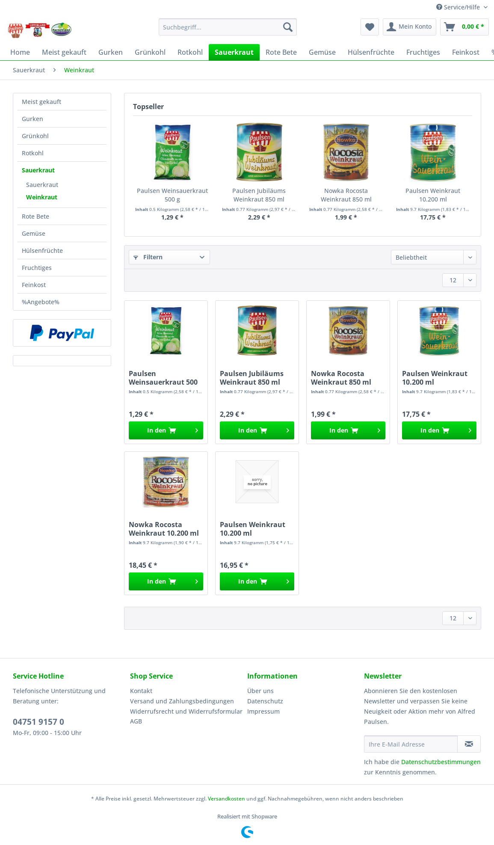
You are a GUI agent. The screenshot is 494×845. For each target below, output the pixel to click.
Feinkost (34, 285)
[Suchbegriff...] (228, 27)
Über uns (260, 691)
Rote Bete (35, 216)
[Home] (20, 52)
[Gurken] (110, 52)
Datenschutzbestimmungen (441, 762)
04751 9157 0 (38, 721)
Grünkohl (35, 136)
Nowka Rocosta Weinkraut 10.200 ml (164, 528)
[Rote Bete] (281, 52)
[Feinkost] (465, 52)
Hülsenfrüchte (42, 250)
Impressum (263, 711)
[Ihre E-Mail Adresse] (411, 744)
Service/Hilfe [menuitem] (459, 7)
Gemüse (33, 233)
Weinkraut (41, 197)
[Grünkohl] (150, 52)
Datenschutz (265, 701)
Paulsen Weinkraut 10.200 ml (432, 195)
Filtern (148, 257)
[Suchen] (288, 27)
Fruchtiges (37, 268)
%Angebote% (40, 302)
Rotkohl (33, 153)
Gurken (32, 119)
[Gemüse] (322, 52)
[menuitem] (228, 31)
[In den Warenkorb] (166, 430)
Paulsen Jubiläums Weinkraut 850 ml (259, 195)
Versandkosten (226, 798)
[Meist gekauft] (64, 52)
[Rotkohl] (190, 52)
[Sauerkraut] (234, 52)
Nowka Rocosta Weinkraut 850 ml (346, 195)
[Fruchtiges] (423, 52)
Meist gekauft (41, 102)
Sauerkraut (38, 170)
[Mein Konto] (409, 27)
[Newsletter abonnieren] (469, 744)
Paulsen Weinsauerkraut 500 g (172, 195)
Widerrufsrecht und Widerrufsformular (186, 711)
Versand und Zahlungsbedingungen (182, 701)
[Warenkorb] (464, 27)
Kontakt (141, 691)
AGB (136, 721)
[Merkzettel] (370, 27)
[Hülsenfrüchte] (371, 52)
